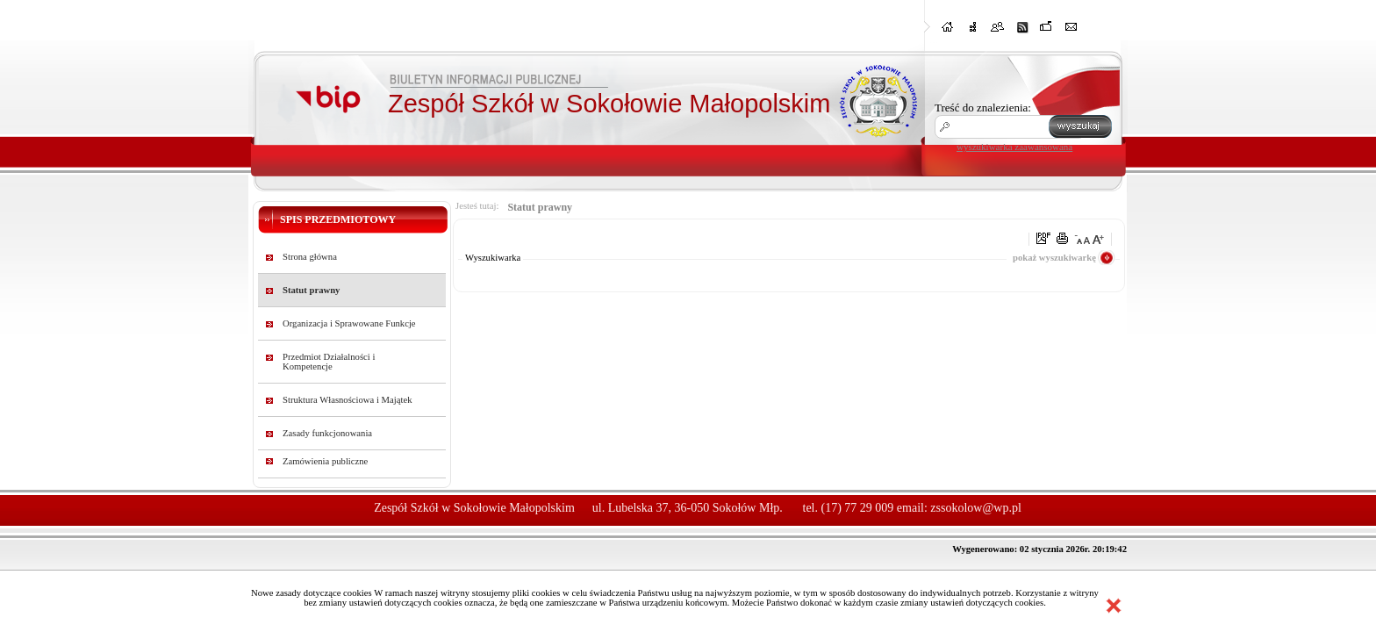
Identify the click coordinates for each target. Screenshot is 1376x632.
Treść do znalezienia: (983, 107)
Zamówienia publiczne (325, 461)
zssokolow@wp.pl (975, 507)
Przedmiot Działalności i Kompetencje (329, 361)
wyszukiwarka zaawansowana (1014, 146)
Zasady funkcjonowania (327, 433)
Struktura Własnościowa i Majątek (347, 400)
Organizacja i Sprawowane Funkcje (349, 323)
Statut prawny (311, 290)
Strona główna (310, 257)
